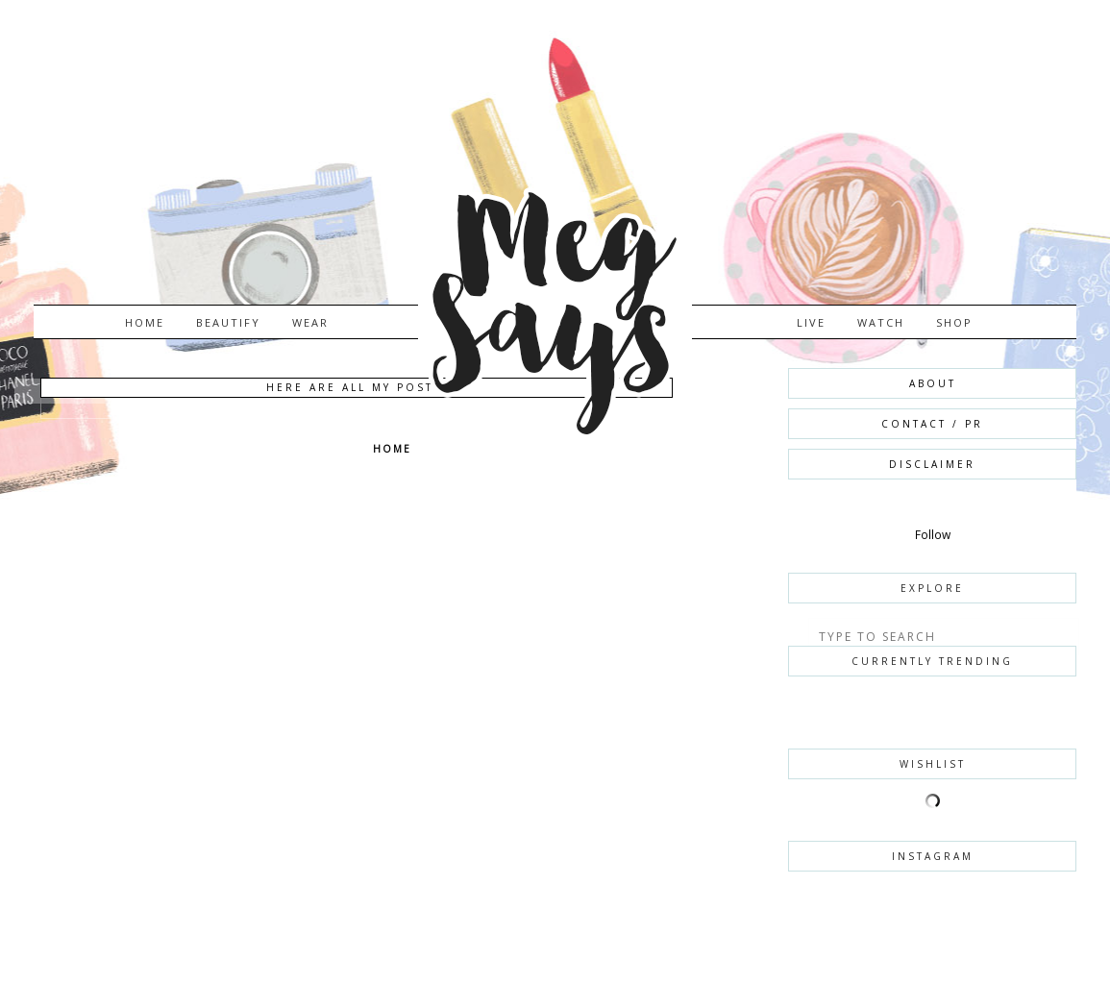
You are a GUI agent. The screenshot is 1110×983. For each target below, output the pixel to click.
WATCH (880, 322)
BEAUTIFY (228, 322)
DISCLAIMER (932, 464)
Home (144, 322)
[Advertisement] (211, 683)
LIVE (811, 322)
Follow (932, 535)
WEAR (310, 322)
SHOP (954, 322)
